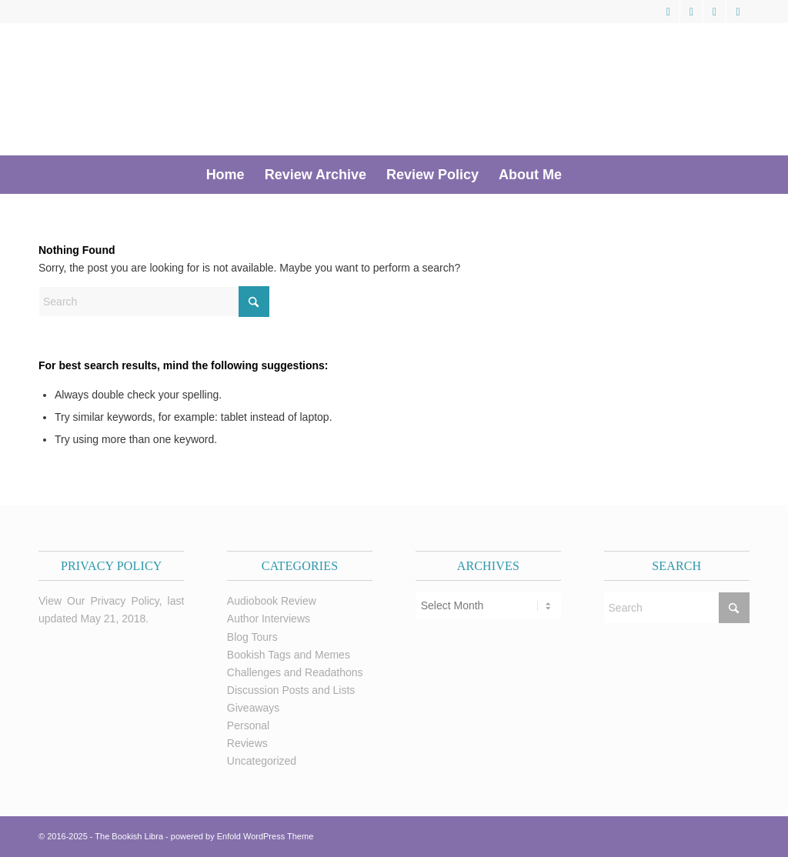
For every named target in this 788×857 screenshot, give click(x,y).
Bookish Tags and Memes (288, 655)
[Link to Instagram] (738, 11)
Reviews (247, 743)
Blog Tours (252, 637)
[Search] (582, 174)
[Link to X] (668, 11)
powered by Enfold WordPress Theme (242, 836)
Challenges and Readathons (295, 672)
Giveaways (253, 708)
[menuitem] (225, 174)
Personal (248, 725)
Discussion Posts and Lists (291, 690)
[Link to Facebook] (691, 11)
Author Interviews (268, 618)
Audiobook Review (271, 601)
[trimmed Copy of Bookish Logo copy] (256, 89)
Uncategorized (261, 761)
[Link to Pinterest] (714, 11)
